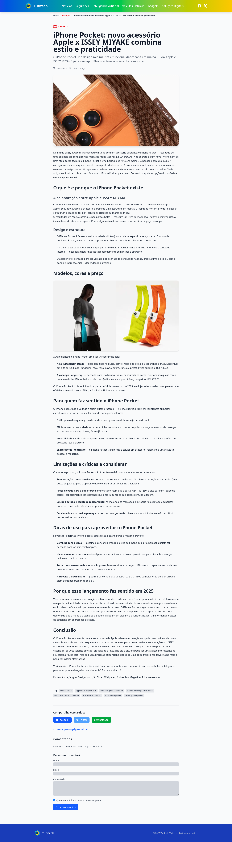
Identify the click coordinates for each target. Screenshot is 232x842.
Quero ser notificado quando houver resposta (78, 800)
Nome (56, 760)
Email (56, 769)
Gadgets (153, 6)
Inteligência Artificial (105, 6)
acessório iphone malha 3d (111, 690)
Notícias (67, 6)
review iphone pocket (134, 695)
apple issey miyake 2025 (86, 690)
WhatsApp (101, 719)
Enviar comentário (66, 807)
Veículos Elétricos (133, 6)
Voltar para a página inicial (70, 729)
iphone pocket (66, 690)
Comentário (59, 779)
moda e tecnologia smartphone (140, 690)
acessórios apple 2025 (92, 695)
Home (56, 15)
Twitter (81, 719)
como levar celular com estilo (66, 695)
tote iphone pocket (113, 695)
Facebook (62, 719)
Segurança (82, 6)
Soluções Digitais (172, 6)
